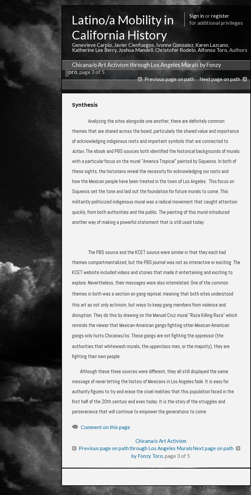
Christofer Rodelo (175, 50)
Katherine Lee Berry (94, 50)
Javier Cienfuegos (134, 45)
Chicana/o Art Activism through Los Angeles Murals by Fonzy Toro (160, 448)
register (220, 16)
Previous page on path (169, 79)
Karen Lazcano (211, 45)
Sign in (196, 16)
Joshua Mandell (136, 50)
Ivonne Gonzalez (174, 45)
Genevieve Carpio (92, 45)
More (213, 487)
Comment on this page (105, 427)
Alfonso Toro (212, 50)
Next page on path (219, 79)
